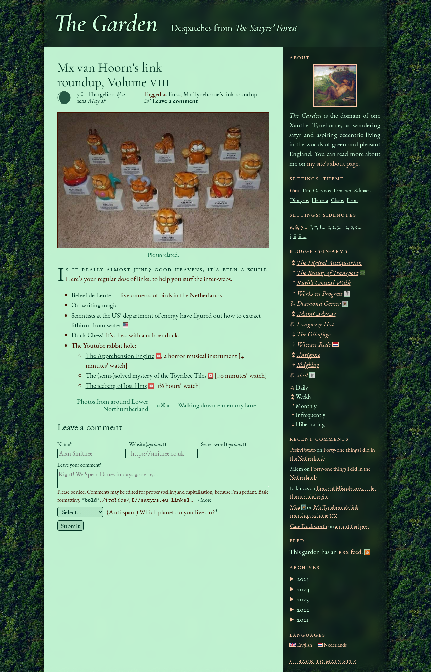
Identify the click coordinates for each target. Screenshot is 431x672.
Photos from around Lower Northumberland (112, 405)
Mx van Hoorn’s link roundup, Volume (113, 75)
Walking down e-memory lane (217, 405)
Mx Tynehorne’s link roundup (220, 94)
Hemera (320, 200)
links (174, 94)
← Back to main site (323, 660)
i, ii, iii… (298, 236)
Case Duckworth (308, 526)
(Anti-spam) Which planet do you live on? (162, 512)
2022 (303, 609)
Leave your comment (79, 464)
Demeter (342, 190)
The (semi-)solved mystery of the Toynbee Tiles (146, 375)
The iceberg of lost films (116, 385)
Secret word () (223, 444)
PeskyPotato (303, 449)
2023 (303, 599)
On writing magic (94, 305)
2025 (303, 578)
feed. (350, 551)
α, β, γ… (298, 226)
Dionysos (299, 200)
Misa (295, 507)
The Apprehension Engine (120, 355)
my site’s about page (332, 163)
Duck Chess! (87, 335)
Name (64, 444)
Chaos (337, 200)
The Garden (106, 23)
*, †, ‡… (317, 226)
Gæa (295, 190)
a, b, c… (353, 226)
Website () (147, 444)
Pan (306, 190)
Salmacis (362, 190)
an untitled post (352, 526)
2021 (302, 619)
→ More (202, 499)
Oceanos (322, 190)
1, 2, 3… (335, 226)
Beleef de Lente (91, 295)
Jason (352, 200)
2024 (303, 588)
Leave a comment (89, 426)
